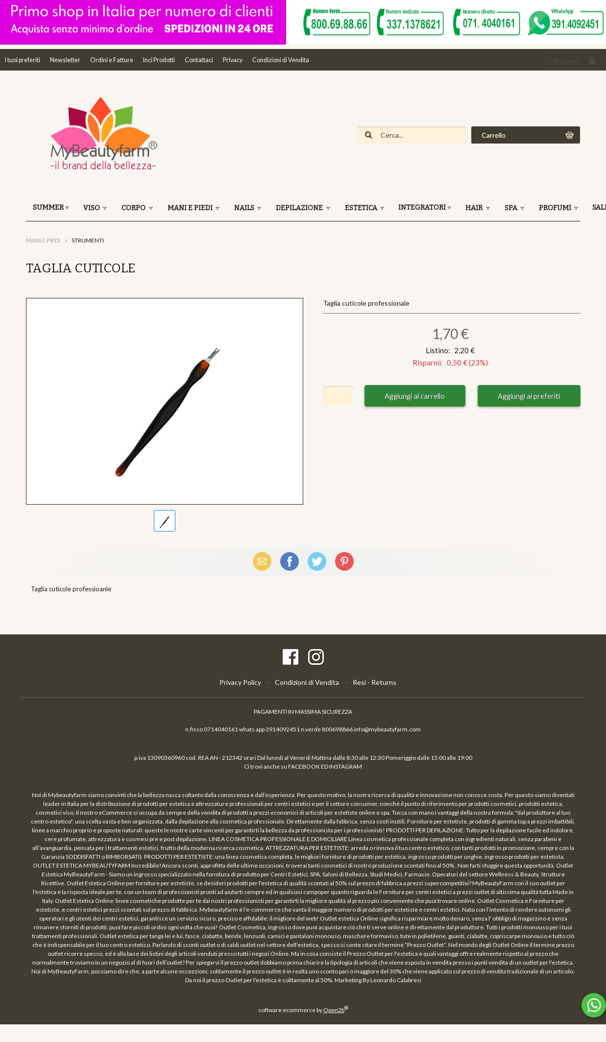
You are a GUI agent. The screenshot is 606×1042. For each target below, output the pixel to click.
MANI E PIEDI (191, 208)
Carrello (494, 135)
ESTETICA (362, 208)
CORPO (134, 208)
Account (567, 60)
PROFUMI (556, 208)
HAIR (474, 208)
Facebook (289, 561)
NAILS (245, 208)
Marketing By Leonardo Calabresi (378, 980)
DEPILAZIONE (300, 208)
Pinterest (344, 561)
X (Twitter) (317, 561)
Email (262, 561)
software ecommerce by (303, 1010)
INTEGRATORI (422, 207)
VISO (92, 208)
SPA (512, 208)
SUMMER (48, 207)
